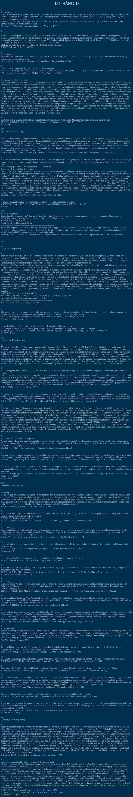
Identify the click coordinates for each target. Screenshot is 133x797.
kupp (99, 741)
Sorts (3, 375)
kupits (48, 584)
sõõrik (56, 684)
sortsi (43, 377)
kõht (112, 94)
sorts (74, 380)
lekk (47, 544)
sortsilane (83, 375)
